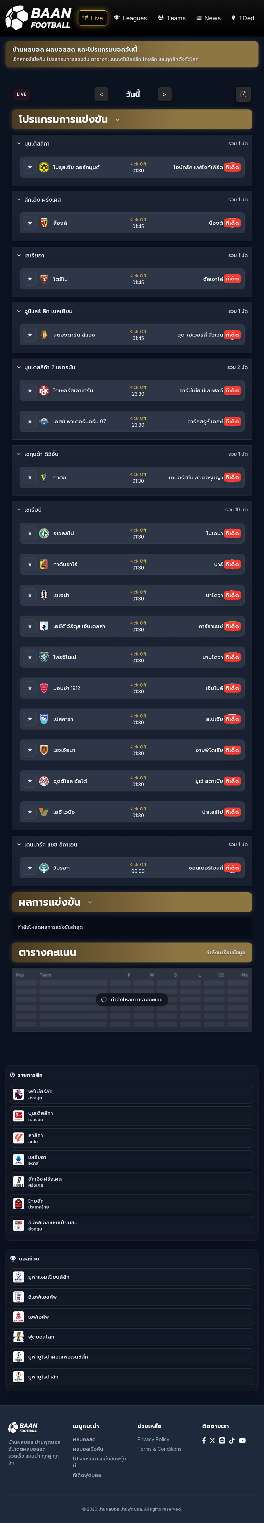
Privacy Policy (153, 1439)
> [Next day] (164, 94)
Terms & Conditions (160, 1449)
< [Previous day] (101, 94)
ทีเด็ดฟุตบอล (87, 1475)
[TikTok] (232, 1441)
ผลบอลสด (84, 1439)
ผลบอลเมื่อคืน (88, 1449)
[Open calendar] (243, 94)
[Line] (222, 1441)
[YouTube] (242, 1441)
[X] (212, 1441)
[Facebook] (204, 1441)
